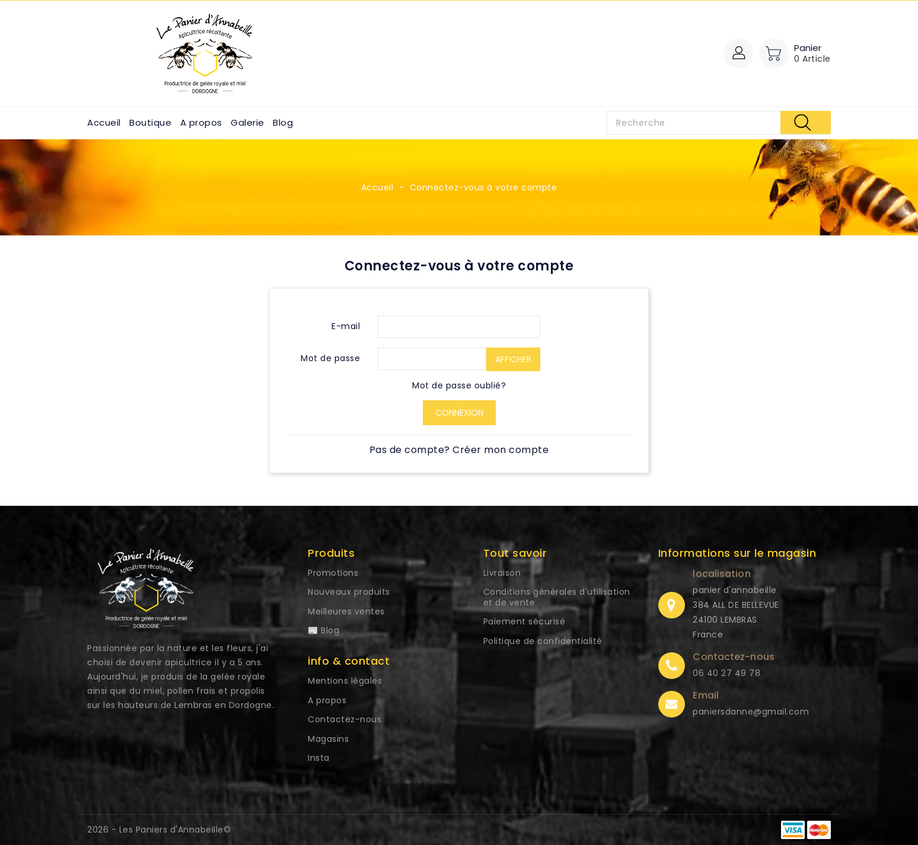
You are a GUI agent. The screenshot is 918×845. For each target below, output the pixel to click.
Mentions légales (345, 681)
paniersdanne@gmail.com (751, 712)
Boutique (150, 122)
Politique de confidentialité (543, 641)
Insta (319, 758)
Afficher (513, 359)
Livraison (502, 573)
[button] (738, 53)
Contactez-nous (344, 719)
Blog (283, 122)
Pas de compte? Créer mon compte (459, 450)
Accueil (104, 122)
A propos (201, 122)
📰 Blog (323, 630)
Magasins (328, 739)
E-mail (346, 326)
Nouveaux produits (349, 592)
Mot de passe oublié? (459, 385)
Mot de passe (330, 358)
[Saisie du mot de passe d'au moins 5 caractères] (432, 358)
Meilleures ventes (346, 611)
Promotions (333, 573)
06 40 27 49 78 (726, 673)
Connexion (459, 413)
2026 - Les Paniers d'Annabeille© (159, 830)
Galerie (247, 122)
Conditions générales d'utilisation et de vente (556, 597)
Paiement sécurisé (524, 621)
